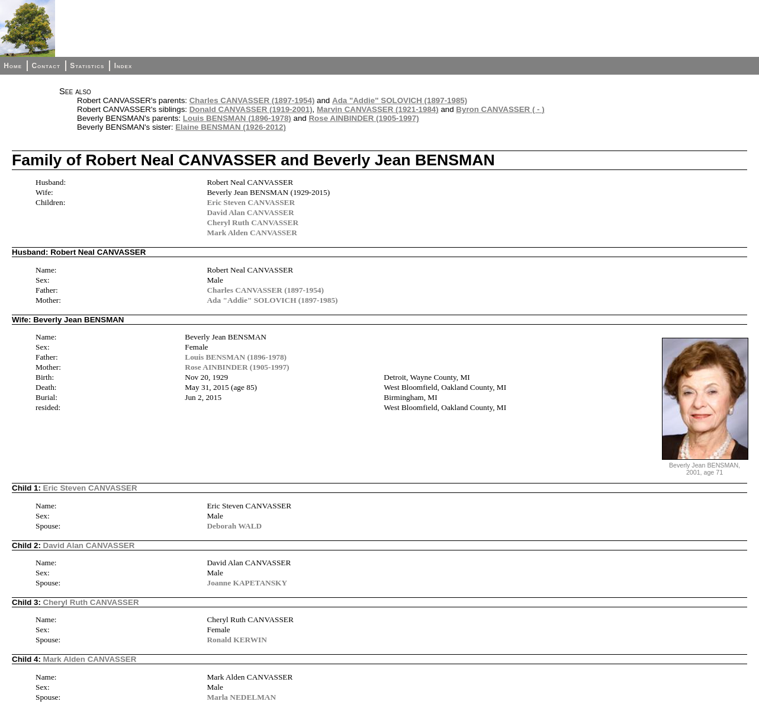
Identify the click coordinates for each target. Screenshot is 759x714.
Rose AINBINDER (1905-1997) (363, 118)
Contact (45, 66)
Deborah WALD (234, 525)
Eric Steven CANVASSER (251, 202)
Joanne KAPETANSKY (247, 582)
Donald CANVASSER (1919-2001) (251, 109)
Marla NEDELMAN (241, 697)
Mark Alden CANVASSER (252, 232)
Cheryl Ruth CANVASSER (252, 222)
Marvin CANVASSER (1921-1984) (378, 109)
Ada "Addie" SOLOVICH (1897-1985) (399, 100)
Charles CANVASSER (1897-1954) (252, 100)
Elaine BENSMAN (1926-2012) (230, 127)
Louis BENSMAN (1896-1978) (237, 118)
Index (123, 66)
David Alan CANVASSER (250, 212)
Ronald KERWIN (236, 639)
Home (13, 66)
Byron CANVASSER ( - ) (500, 109)
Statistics (87, 66)
